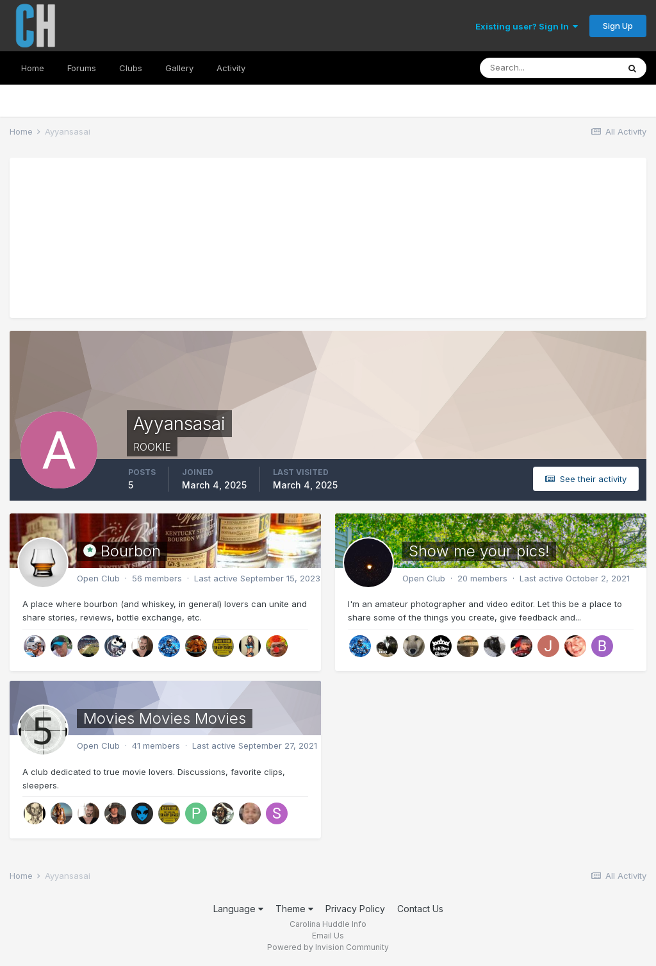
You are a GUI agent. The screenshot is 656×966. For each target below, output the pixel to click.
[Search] (549, 68)
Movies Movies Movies (164, 718)
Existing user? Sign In (526, 26)
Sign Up (618, 26)
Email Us (328, 935)
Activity (231, 68)
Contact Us (420, 908)
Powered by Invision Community (328, 947)
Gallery (179, 68)
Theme (294, 908)
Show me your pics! (479, 551)
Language (238, 908)
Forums (81, 68)
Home (32, 68)
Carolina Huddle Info (328, 924)
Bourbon (131, 551)
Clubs (130, 68)
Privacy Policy (355, 908)
